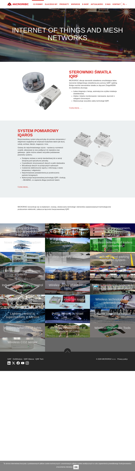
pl (125, 4)
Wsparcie (75, 4)
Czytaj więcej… (23, 187)
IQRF (9, 459)
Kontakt (117, 4)
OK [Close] (76, 467)
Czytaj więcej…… (75, 108)
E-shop (85, 4)
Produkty (64, 4)
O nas (108, 4)
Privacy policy (122, 459)
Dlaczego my (51, 4)
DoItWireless (17, 459)
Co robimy (38, 4)
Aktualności (97, 4)
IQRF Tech (39, 459)
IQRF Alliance (29, 459)
